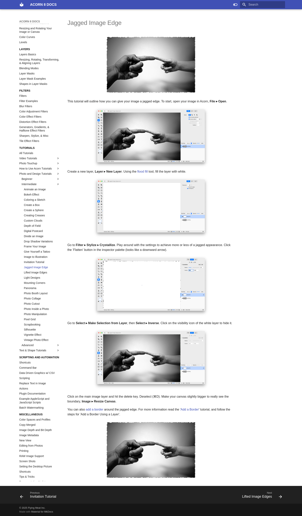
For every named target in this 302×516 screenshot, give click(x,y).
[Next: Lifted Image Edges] (261, 496)
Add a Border (190, 409)
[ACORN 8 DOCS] (21, 4)
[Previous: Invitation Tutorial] (39, 496)
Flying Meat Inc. (36, 507)
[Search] (262, 4)
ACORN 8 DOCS (29, 21)
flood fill (142, 171)
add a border (94, 409)
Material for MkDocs (42, 511)
